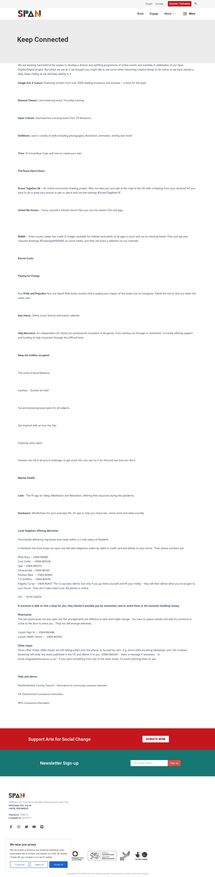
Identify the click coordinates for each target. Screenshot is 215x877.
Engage (158, 13)
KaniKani (23, 391)
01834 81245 (45, 585)
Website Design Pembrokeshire (109, 874)
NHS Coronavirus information (35, 704)
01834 (106, 655)
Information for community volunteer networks (84, 686)
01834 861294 (55, 638)
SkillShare (24, 135)
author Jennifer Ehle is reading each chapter (96, 294)
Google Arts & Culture (31, 82)
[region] (39, 855)
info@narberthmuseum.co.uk (41, 660)
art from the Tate (48, 426)
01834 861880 (41, 558)
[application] (174, 14)
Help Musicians (27, 334)
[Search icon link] (195, 4)
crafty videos (36, 444)
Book (148, 13)
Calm (21, 496)
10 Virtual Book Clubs (37, 153)
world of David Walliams (37, 374)
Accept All (58, 864)
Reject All (39, 864)
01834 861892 (45, 576)
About (171, 14)
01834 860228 (43, 562)
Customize (19, 864)
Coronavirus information (51, 695)
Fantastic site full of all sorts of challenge (41, 461)
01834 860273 (34, 567)
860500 (114, 655)
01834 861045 (44, 580)
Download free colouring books (53, 118)
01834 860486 (47, 633)
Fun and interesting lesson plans (36, 409)
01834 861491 (42, 571)
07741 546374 (34, 598)
